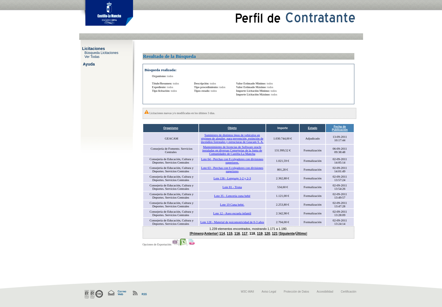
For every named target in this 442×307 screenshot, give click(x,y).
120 (267, 234)
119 (259, 234)
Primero (197, 234)
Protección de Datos (296, 291)
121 (275, 234)
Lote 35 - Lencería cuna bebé (232, 195)
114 (222, 234)
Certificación (348, 291)
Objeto (232, 128)
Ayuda (89, 64)
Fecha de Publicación (340, 128)
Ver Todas (92, 56)
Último (301, 234)
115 (230, 234)
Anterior (211, 234)
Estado (312, 128)
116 (237, 234)
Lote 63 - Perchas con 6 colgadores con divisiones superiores (232, 169)
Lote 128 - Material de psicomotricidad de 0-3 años (232, 222)
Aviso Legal (269, 291)
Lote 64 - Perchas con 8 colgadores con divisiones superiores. (232, 160)
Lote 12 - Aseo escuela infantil (232, 213)
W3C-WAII (247, 291)
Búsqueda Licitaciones (101, 53)
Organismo (170, 128)
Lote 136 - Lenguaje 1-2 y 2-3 (232, 178)
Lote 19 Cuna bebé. (232, 204)
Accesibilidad (325, 291)
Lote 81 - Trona (232, 187)
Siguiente (287, 234)
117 (244, 234)
